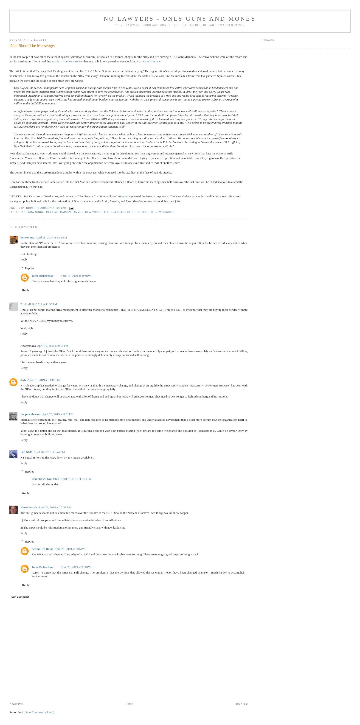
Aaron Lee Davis (42, 549)
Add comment (20, 597)
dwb (23, 380)
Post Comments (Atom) (40, 712)
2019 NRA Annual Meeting (39, 212)
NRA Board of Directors (129, 212)
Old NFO (26, 452)
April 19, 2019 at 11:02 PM (43, 380)
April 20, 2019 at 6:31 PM (57, 414)
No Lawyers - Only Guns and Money (180, 18)
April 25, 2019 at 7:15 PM (70, 549)
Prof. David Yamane (148, 61)
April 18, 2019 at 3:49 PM (76, 275)
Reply (24, 259)
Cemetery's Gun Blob (45, 479)
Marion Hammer (72, 212)
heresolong (27, 237)
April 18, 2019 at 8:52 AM (51, 237)
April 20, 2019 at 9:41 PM (49, 452)
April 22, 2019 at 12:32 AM (54, 507)
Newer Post (16, 703)
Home (129, 703)
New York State (97, 212)
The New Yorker (161, 212)
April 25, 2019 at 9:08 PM (76, 567)
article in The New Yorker (67, 61)
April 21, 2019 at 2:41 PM (76, 479)
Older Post (241, 703)
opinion (126, 196)
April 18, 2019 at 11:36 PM (41, 304)
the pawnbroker (30, 414)
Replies (29, 268)
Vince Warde (28, 507)
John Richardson (42, 275)
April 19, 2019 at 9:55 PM (52, 345)
